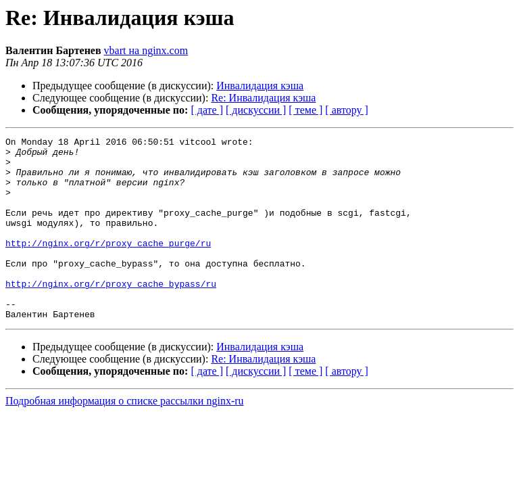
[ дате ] (207, 110)
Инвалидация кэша (259, 85)
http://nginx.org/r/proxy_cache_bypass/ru (110, 314)
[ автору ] (346, 110)
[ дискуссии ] (256, 110)
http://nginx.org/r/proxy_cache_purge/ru (108, 265)
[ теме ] (305, 110)
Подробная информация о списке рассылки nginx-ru (124, 437)
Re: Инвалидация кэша (263, 97)
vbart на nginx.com (146, 50)
